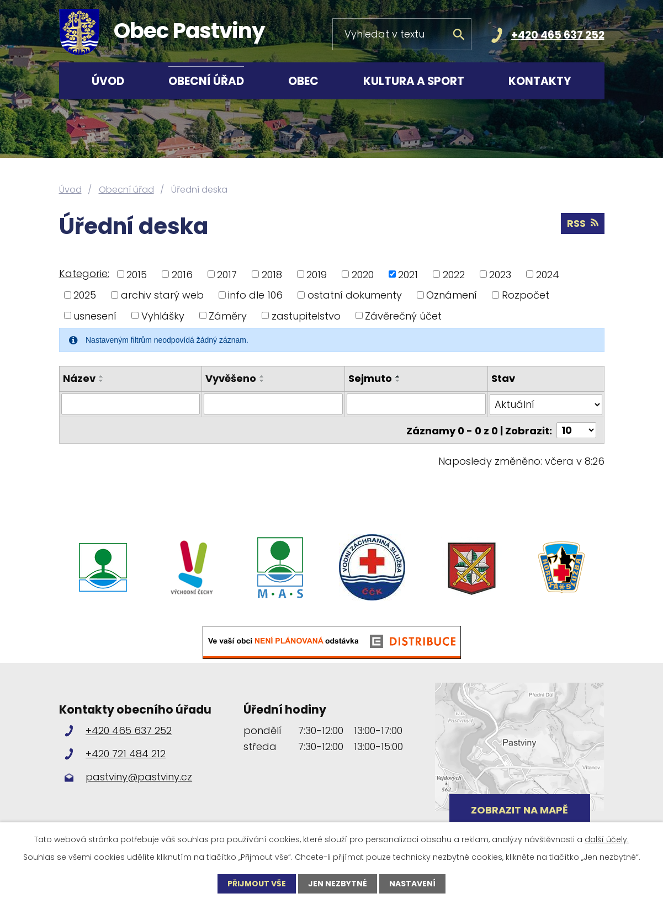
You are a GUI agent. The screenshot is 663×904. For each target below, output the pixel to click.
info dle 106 (255, 295)
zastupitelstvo (306, 315)
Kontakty (539, 81)
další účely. (607, 839)
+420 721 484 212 (126, 753)
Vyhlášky (162, 315)
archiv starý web (162, 295)
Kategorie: (84, 273)
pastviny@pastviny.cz (139, 776)
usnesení (94, 315)
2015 (136, 274)
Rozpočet (525, 295)
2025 (84, 295)
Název (79, 378)
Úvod (108, 81)
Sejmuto (370, 378)
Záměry (228, 315)
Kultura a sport (413, 81)
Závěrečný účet (403, 315)
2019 (316, 274)
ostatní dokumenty (354, 295)
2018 (272, 274)
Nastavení (412, 883)
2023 (500, 274)
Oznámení (451, 295)
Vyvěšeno (230, 378)
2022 (454, 274)
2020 (363, 274)
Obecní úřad (206, 81)
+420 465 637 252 (557, 35)
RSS (582, 223)
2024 (547, 274)
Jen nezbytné (337, 883)
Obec (303, 81)
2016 (182, 274)
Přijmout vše (256, 883)
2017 (227, 274)
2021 (408, 274)
